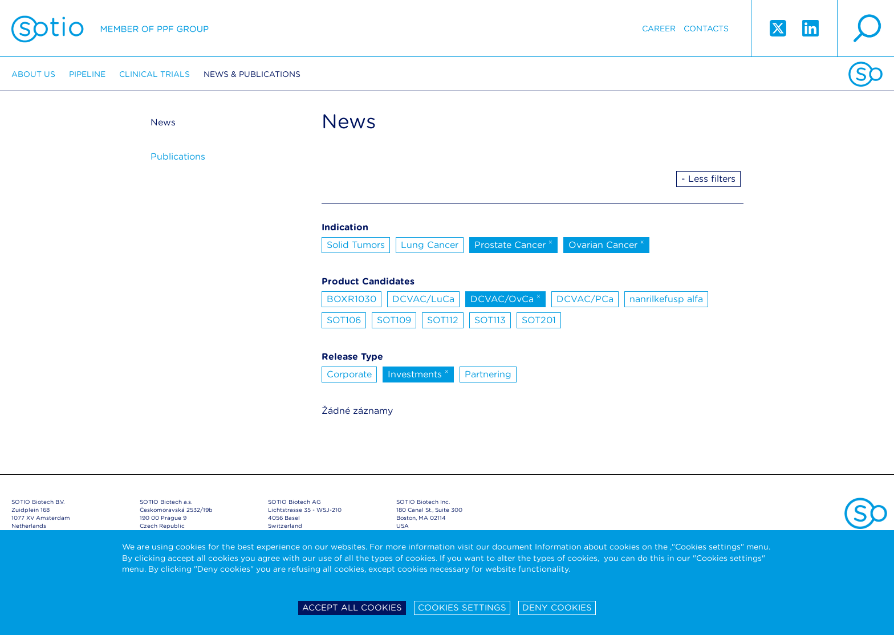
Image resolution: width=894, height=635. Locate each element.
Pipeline (87, 74)
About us (33, 74)
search (865, 28)
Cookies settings (462, 608)
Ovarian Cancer (606, 244)
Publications (178, 156)
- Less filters (708, 178)
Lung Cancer (429, 244)
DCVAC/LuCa (423, 299)
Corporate (349, 374)
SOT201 (539, 320)
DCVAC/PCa (584, 299)
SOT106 (344, 320)
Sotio (110, 28)
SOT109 (394, 320)
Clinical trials (154, 74)
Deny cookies (557, 608)
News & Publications (252, 74)
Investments (418, 373)
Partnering (488, 374)
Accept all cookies (352, 608)
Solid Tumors (356, 244)
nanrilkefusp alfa (666, 299)
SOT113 (490, 320)
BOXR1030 (351, 299)
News (163, 122)
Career (659, 28)
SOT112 (442, 320)
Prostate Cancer (513, 244)
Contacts (706, 28)
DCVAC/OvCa (505, 298)
